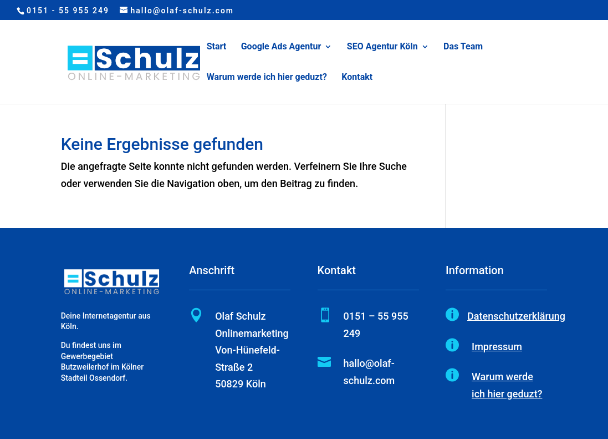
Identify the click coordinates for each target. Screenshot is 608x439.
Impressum (497, 346)
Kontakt (356, 77)
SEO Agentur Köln (382, 47)
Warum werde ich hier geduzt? (267, 77)
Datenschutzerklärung (516, 316)
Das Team (463, 47)
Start (217, 47)
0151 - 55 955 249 (68, 10)
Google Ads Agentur (281, 47)
